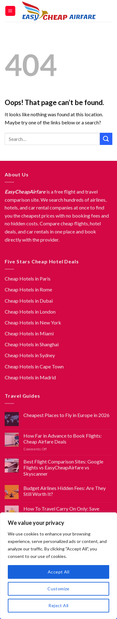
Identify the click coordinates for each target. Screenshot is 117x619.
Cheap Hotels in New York (33, 322)
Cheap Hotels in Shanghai (32, 344)
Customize (58, 588)
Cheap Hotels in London (30, 311)
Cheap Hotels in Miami (29, 333)
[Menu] (10, 11)
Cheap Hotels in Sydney (30, 355)
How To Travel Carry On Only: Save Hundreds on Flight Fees (61, 511)
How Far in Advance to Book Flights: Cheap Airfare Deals (62, 438)
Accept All (58, 571)
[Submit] (106, 139)
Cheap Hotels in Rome (28, 289)
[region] (58, 565)
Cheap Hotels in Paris (28, 278)
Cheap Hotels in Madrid (30, 377)
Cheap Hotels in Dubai (29, 301)
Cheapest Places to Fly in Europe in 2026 (66, 415)
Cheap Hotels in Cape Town (34, 366)
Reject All (58, 605)
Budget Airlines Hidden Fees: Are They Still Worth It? (64, 491)
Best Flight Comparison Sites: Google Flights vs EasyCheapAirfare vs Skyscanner (63, 467)
